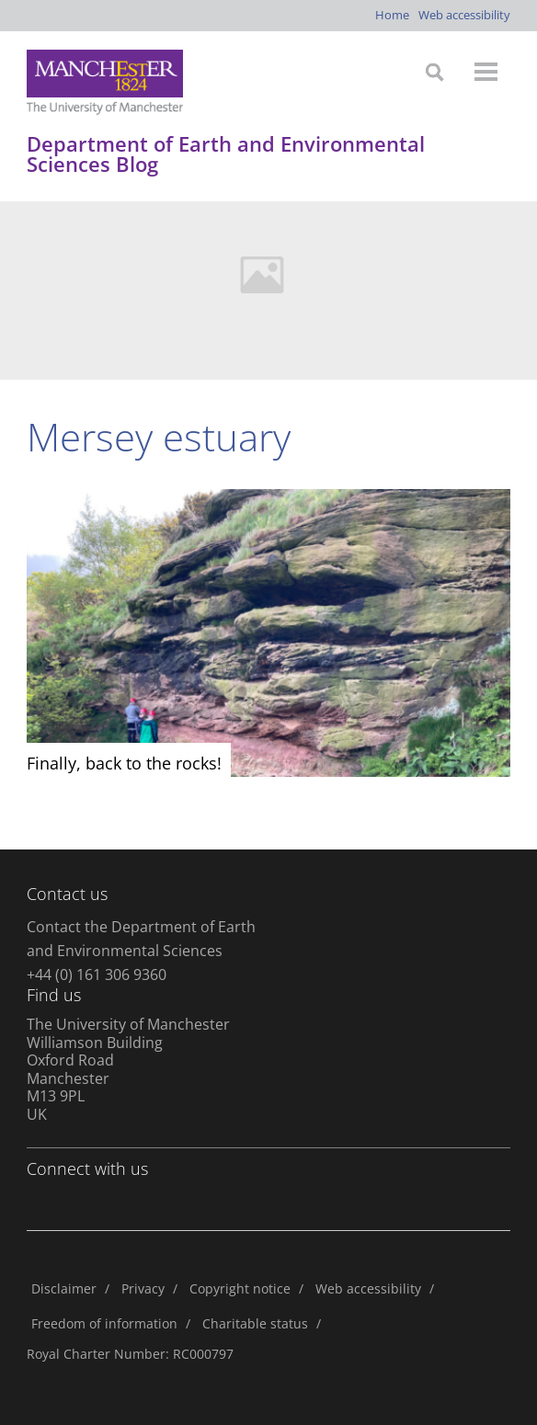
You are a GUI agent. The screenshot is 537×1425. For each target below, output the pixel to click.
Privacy (143, 1288)
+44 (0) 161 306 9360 (96, 974)
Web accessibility (464, 14)
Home (392, 14)
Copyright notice (240, 1288)
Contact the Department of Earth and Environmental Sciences (141, 939)
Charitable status (255, 1323)
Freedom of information (104, 1323)
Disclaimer (64, 1288)
